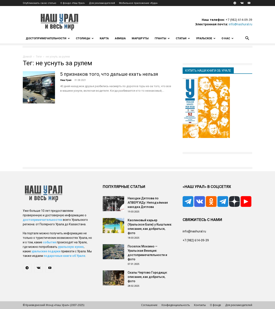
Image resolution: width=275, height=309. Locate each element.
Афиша (120, 38)
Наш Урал (65, 80)
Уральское (205, 38)
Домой (27, 56)
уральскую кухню (71, 246)
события (49, 242)
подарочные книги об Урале (64, 256)
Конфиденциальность (176, 305)
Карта (104, 38)
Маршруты (140, 38)
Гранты (162, 38)
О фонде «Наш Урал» (72, 3)
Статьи (183, 38)
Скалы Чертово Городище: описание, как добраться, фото (148, 277)
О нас (228, 38)
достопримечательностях (42, 219)
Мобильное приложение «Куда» (138, 3)
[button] (247, 39)
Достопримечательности (48, 38)
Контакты (200, 305)
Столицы (85, 38)
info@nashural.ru (240, 24)
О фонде (215, 305)
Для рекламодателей (102, 3)
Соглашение (149, 305)
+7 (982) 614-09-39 (239, 20)
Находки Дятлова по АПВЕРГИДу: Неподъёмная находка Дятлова (148, 203)
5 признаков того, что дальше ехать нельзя (109, 74)
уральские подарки (46, 251)
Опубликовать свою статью (39, 3)
